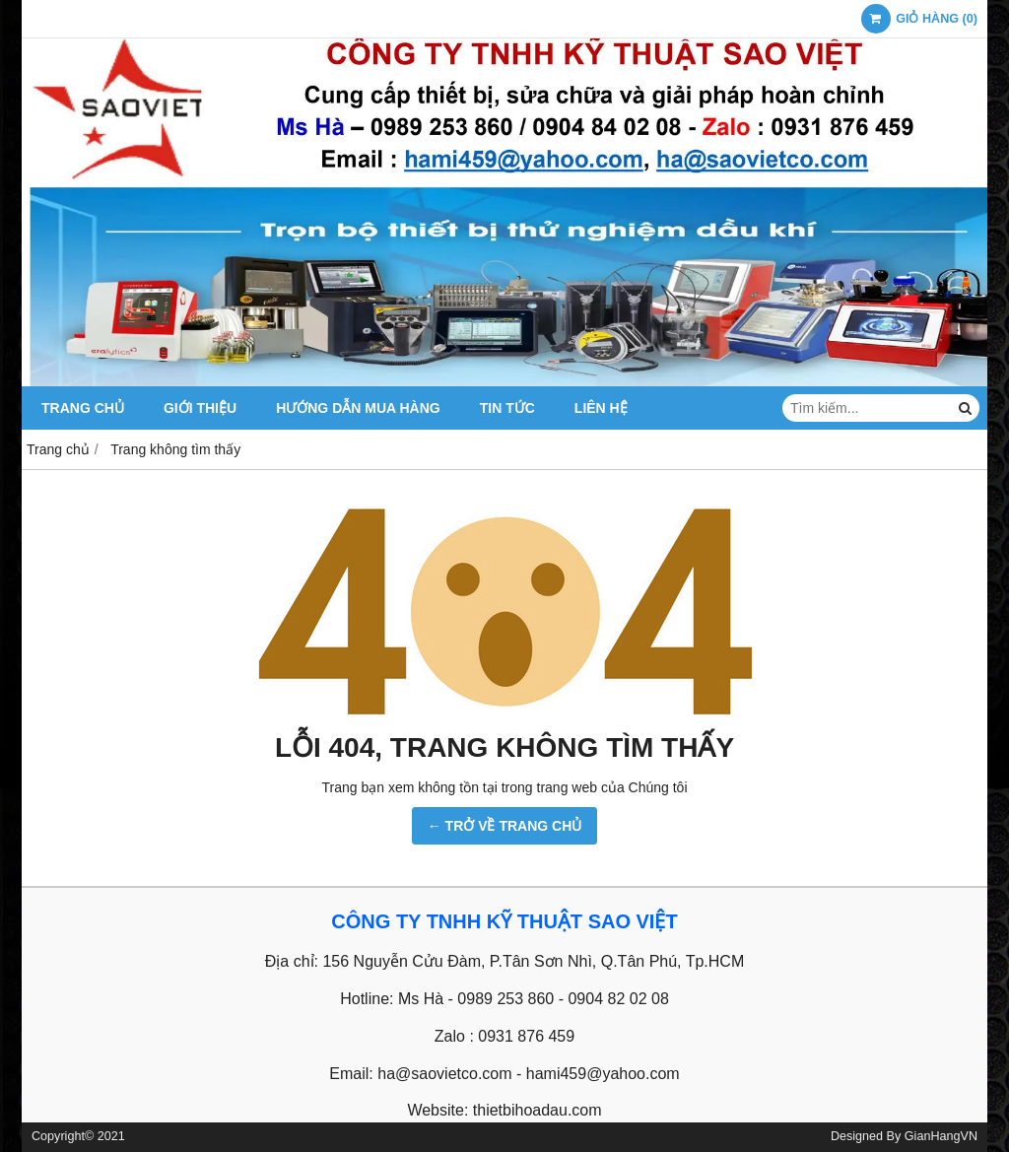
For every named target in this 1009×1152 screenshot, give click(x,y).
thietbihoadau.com (537, 1110)
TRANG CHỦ (82, 408)
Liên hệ (601, 408)
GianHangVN (941, 1136)
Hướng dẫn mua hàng (358, 408)
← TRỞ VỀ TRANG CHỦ (505, 826)
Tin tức (507, 408)
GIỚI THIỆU (200, 408)
